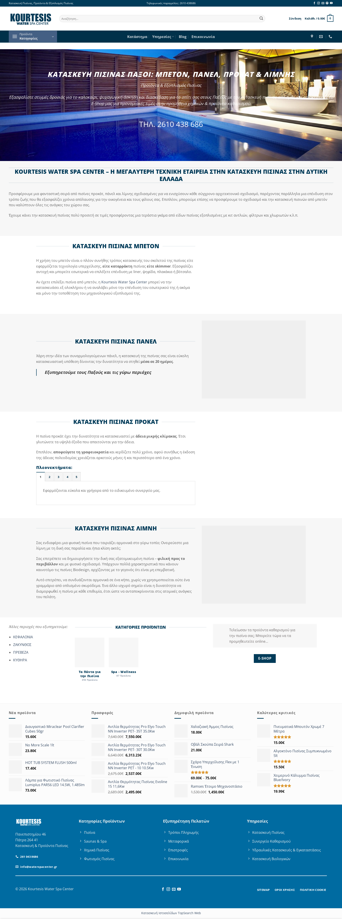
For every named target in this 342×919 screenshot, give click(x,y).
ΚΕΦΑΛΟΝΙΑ (23, 637)
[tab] (40, 476)
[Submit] (261, 18)
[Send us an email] (323, 3)
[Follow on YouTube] (331, 3)
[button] (295, 18)
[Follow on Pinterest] (327, 3)
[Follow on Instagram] (318, 3)
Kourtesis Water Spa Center (124, 282)
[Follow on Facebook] (314, 3)
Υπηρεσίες (163, 36)
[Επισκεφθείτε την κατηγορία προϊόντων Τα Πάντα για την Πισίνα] (89, 662)
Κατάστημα (137, 36)
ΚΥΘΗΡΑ (20, 660)
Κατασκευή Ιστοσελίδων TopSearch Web (171, 913)
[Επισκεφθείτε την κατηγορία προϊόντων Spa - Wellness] (123, 660)
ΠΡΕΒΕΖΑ (20, 652)
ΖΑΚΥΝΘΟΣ (22, 644)
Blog (182, 36)
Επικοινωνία (203, 36)
